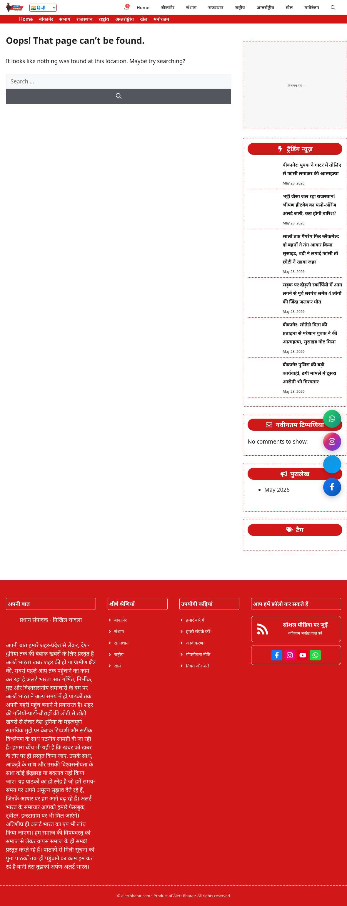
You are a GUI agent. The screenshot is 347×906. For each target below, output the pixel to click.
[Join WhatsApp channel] (331, 417)
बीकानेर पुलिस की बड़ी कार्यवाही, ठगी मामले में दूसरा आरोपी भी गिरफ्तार (309, 373)
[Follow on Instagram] (331, 441)
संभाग (191, 7)
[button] (333, 7)
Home (142, 7)
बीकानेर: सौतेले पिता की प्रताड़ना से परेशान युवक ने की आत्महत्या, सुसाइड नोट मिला (310, 333)
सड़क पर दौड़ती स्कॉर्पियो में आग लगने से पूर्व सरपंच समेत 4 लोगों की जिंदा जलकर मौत (312, 293)
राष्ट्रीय (240, 7)
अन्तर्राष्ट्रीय (265, 7)
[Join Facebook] (331, 464)
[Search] (118, 96)
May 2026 (277, 490)
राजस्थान (215, 7)
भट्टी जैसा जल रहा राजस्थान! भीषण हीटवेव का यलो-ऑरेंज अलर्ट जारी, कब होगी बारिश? (309, 205)
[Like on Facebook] (331, 488)
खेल (289, 7)
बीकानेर (167, 7)
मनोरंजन (312, 7)
